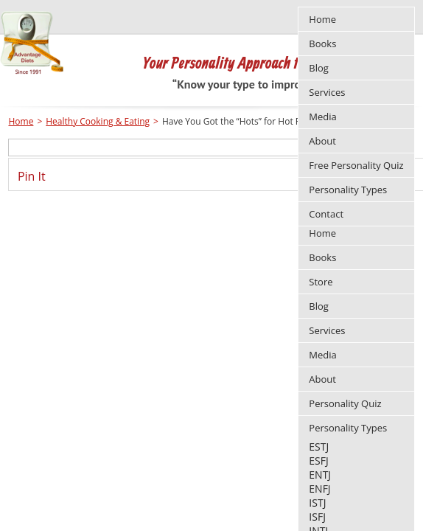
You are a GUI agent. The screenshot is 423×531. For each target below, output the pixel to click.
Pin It (32, 176)
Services (327, 330)
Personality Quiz (345, 403)
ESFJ (318, 461)
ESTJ (319, 447)
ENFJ (319, 489)
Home (322, 233)
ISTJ (317, 503)
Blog (319, 306)
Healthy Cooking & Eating (98, 121)
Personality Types (348, 427)
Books (322, 257)
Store (320, 281)
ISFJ (317, 517)
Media (322, 354)
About (322, 379)
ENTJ (320, 475)
